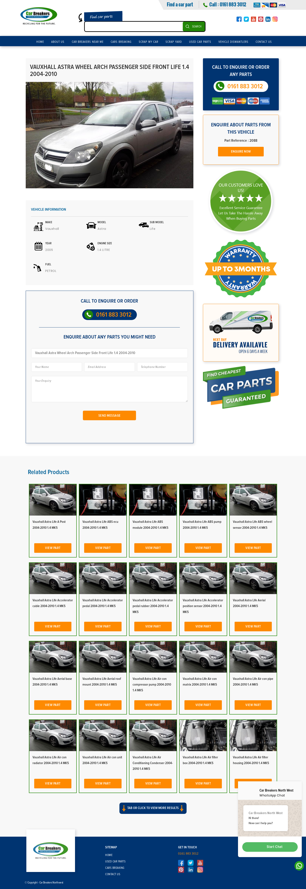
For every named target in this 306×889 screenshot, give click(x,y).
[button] (153, 811)
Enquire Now (241, 151)
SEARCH (197, 26)
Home (40, 41)
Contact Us (264, 41)
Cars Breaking (121, 41)
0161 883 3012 (233, 4)
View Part (53, 548)
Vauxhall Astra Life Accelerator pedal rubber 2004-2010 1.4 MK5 (153, 606)
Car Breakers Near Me (88, 41)
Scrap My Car (148, 41)
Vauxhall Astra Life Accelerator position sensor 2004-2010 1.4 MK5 (203, 606)
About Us (58, 41)
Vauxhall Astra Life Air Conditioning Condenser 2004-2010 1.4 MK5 (153, 763)
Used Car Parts (200, 41)
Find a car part (180, 4)
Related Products (48, 472)
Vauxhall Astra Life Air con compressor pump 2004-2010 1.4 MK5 (152, 684)
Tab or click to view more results (153, 807)
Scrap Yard (174, 41)
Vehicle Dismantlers (233, 41)
